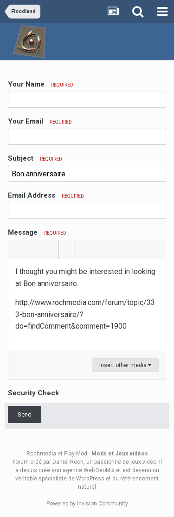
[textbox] (87, 305)
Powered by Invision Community (87, 503)
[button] (16, 249)
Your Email (40, 121)
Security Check (33, 393)
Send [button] (25, 414)
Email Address (46, 195)
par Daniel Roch (63, 462)
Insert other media (125, 365)
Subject (35, 158)
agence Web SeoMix (89, 470)
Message (37, 232)
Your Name (40, 84)
